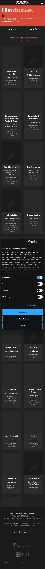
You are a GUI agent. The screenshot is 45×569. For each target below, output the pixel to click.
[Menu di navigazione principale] (42, 3)
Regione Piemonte (22, 554)
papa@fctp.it (15, 21)
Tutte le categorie (23, 40)
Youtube (25, 532)
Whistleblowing (24, 526)
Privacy (40, 523)
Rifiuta (22, 326)
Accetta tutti (22, 312)
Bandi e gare (25, 523)
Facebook (15, 532)
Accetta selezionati (22, 319)
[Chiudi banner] (42, 241)
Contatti (33, 523)
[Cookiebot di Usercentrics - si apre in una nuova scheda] (28, 241)
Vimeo (30, 532)
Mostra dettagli (32, 305)
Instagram (20, 532)
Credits (33, 526)
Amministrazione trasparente (11, 523)
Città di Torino (22, 546)
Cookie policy (14, 526)
